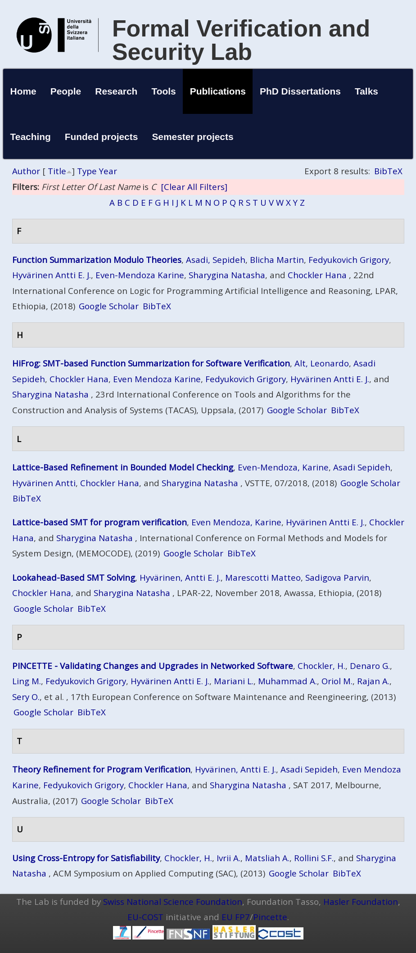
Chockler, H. (321, 665)
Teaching (30, 136)
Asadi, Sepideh (215, 259)
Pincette (270, 916)
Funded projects (101, 136)
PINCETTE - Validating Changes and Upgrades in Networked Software (152, 665)
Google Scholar (109, 306)
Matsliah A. (267, 857)
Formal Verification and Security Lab (241, 40)
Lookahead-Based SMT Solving (73, 577)
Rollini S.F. (314, 857)
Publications (218, 91)
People (65, 91)
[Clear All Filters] (194, 186)
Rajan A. (373, 681)
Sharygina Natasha (227, 274)
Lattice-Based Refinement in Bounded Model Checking (122, 467)
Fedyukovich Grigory (348, 259)
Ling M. (26, 681)
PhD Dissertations (300, 91)
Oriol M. (337, 681)
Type (87, 170)
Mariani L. (233, 681)
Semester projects (192, 136)
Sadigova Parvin (337, 577)
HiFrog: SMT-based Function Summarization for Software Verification (151, 363)
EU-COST (145, 916)
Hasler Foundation (360, 901)
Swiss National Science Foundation (172, 901)
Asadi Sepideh (361, 467)
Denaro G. (370, 665)
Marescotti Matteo (263, 577)
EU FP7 (236, 916)
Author (26, 170)
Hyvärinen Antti (44, 482)
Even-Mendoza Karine (139, 274)
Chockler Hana (317, 274)
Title (57, 170)
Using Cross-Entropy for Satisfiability (86, 857)
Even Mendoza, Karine (236, 522)
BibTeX (388, 170)
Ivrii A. (228, 857)
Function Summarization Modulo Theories (96, 259)
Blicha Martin (277, 259)
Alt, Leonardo (321, 363)
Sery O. (26, 696)
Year (108, 170)
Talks (366, 91)
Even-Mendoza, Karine (283, 467)
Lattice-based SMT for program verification (99, 522)
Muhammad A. (287, 681)
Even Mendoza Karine (157, 378)
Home (23, 91)
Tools (163, 91)
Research (116, 91)
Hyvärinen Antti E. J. (51, 274)
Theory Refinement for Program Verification (101, 769)
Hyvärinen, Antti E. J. (180, 577)
